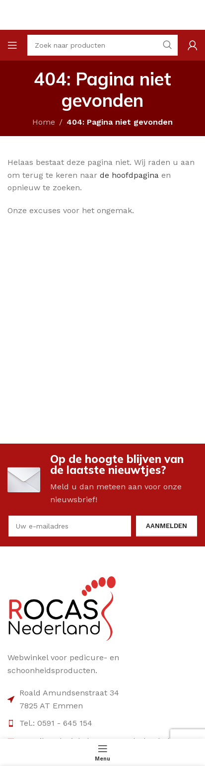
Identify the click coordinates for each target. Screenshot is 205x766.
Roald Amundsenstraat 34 (69, 692)
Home (43, 122)
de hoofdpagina (129, 175)
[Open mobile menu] (12, 45)
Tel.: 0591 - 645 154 (55, 723)
